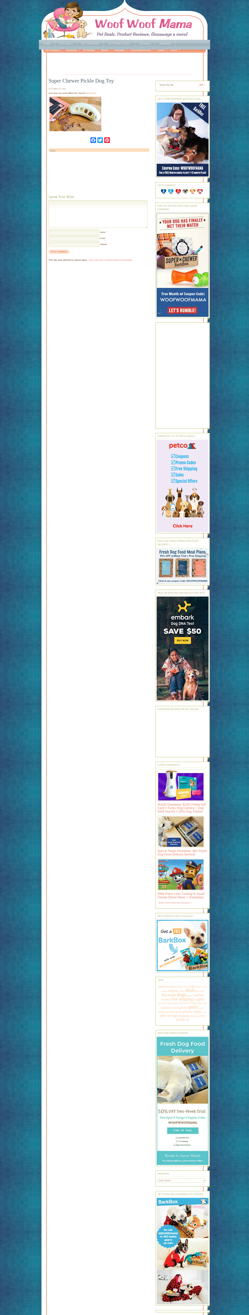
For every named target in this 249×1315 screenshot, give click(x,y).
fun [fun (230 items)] (195, 999)
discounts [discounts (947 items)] (169, 995)
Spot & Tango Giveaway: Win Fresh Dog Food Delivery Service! (182, 852)
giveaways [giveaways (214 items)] (173, 1003)
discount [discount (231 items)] (200, 991)
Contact (161, 50)
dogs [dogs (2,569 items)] (181, 994)
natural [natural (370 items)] (165, 1007)
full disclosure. (91, 93)
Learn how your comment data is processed (110, 260)
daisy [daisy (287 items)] (182, 990)
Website (103, 244)
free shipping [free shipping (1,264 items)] (182, 999)
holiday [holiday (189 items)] (193, 1003)
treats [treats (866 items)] (180, 1019)
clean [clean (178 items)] (198, 987)
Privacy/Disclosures (141, 50)
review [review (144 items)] (204, 1012)
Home (46, 43)
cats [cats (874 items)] (192, 986)
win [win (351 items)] (187, 1019)
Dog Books (71, 50)
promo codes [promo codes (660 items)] (192, 1011)
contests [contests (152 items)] (204, 987)
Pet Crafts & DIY (119, 43)
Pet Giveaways (52, 50)
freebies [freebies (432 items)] (165, 999)
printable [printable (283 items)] (170, 1011)
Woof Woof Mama (125, 20)
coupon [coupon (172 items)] (164, 991)
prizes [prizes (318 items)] (179, 1011)
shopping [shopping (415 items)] (183, 1015)
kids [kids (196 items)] (205, 1003)
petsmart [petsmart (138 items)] (201, 1008)
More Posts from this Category (174, 903)
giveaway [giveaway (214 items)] (163, 1003)
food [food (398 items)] (195, 995)
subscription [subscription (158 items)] (194, 1016)
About (174, 50)
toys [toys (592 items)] (203, 1015)
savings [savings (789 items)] (171, 1015)
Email (102, 238)
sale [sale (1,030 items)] (163, 1015)
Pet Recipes (89, 50)
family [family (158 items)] (189, 996)
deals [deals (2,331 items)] (190, 990)
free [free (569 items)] (201, 995)
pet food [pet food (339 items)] (184, 1007)
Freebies (165, 43)
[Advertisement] (128, 64)
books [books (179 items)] (186, 987)
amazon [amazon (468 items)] (163, 986)
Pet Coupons (90, 43)
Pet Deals (66, 43)
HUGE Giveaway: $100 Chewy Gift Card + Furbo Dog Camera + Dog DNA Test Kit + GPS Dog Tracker (182, 808)
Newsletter (119, 50)
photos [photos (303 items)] (161, 1011)
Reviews (145, 43)
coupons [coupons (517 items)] (173, 990)
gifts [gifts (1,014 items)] (200, 999)
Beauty (104, 50)
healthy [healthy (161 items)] (187, 1003)
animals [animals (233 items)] (172, 986)
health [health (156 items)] (180, 1003)
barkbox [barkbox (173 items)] (179, 987)
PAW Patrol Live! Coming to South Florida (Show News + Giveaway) (181, 895)
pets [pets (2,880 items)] (193, 1007)
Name (102, 232)
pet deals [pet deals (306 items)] (174, 1007)
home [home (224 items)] (199, 1003)
